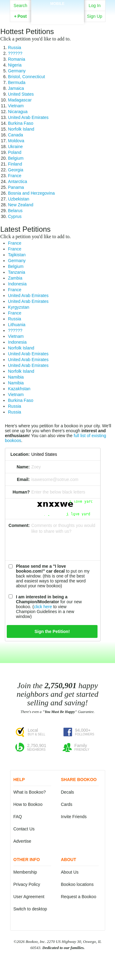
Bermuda (16, 82)
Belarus (15, 210)
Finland (15, 164)
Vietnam (16, 105)
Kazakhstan (19, 388)
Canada (15, 134)
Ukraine (15, 146)
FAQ (17, 816)
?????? (15, 53)
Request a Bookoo (78, 896)
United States (21, 94)
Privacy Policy (26, 884)
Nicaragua (18, 111)
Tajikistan (17, 254)
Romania (16, 59)
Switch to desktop (30, 908)
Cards (66, 804)
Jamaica (16, 88)
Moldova (16, 140)
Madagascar (20, 99)
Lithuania (16, 324)
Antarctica (17, 181)
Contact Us (24, 828)
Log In (95, 5)
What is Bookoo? (29, 792)
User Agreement (28, 896)
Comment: (19, 525)
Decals (67, 792)
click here (43, 606)
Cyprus (14, 216)
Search (20, 5)
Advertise (22, 841)
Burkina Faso (20, 123)
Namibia (16, 377)
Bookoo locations (77, 884)
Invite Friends (74, 816)
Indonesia (17, 283)
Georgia (15, 169)
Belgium (16, 158)
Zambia (15, 278)
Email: (23, 479)
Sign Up (94, 16)
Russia (14, 47)
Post (20, 16)
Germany (17, 70)
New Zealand (20, 204)
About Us (70, 872)
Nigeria (14, 65)
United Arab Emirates (28, 117)
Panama (16, 187)
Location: (20, 454)
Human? (21, 492)
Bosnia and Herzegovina (31, 193)
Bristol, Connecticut (26, 76)
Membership (25, 872)
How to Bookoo (28, 804)
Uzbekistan (18, 198)
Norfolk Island (21, 129)
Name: (23, 466)
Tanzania (16, 272)
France (14, 175)
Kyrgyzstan (18, 307)
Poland (14, 152)
